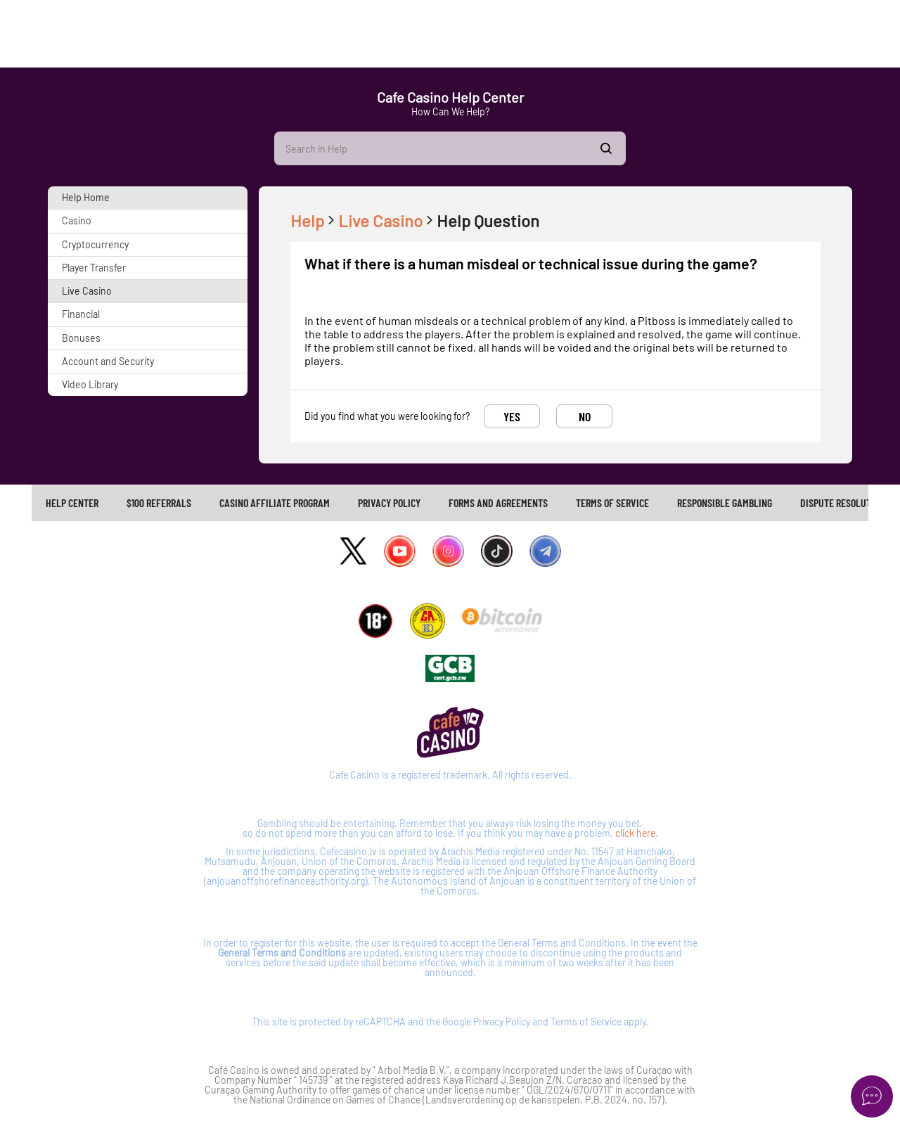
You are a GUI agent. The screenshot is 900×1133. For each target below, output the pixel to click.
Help (314, 220)
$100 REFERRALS (159, 502)
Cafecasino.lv (348, 851)
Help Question (488, 220)
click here (635, 833)
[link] (72, 503)
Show (606, 148)
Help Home (86, 197)
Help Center (72, 502)
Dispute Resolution (842, 502)
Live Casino (87, 291)
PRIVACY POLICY (389, 502)
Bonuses (81, 338)
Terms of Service (586, 1022)
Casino (76, 220)
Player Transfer (94, 268)
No (585, 416)
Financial (81, 314)
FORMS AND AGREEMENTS (498, 502)
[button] (148, 197)
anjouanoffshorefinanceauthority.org (286, 881)
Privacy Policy (501, 1022)
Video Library (90, 384)
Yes (511, 416)
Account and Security (108, 361)
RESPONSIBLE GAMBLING (724, 502)
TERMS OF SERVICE (612, 502)
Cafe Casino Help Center (450, 97)
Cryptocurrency (95, 244)
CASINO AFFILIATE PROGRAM (274, 502)
